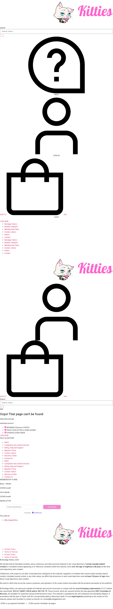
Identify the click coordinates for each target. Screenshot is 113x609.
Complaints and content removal (16, 445)
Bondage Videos (10, 224)
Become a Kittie (10, 456)
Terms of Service (11, 552)
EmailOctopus (38, 512)
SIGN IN (56, 155)
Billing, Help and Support (13, 448)
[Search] (2, 36)
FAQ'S (56, 94)
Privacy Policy (9, 549)
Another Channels (11, 227)
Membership (11, 229)
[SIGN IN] (56, 154)
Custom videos (10, 232)
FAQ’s (6, 442)
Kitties (6, 235)
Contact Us (8, 458)
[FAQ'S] (56, 93)
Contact (7, 237)
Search (2, 28)
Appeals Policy (10, 450)
